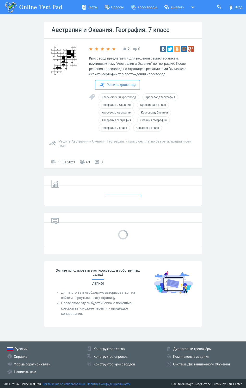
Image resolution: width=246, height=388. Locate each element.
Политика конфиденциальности (108, 384)
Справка (20, 356)
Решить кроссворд (117, 85)
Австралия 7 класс (114, 128)
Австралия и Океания (116, 105)
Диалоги (174, 7)
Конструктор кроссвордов (114, 364)
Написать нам (25, 372)
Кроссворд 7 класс (153, 105)
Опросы (114, 7)
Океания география (153, 120)
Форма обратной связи (32, 364)
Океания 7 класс (147, 128)
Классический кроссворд (119, 97)
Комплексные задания (191, 356)
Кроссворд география (160, 97)
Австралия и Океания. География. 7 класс (110, 29)
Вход (235, 7)
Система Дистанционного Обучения (201, 364)
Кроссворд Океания (154, 112)
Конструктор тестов (109, 349)
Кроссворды (144, 7)
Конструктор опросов (110, 356)
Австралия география (116, 120)
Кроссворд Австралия (117, 112)
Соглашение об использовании (64, 384)
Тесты (89, 7)
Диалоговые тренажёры (192, 349)
